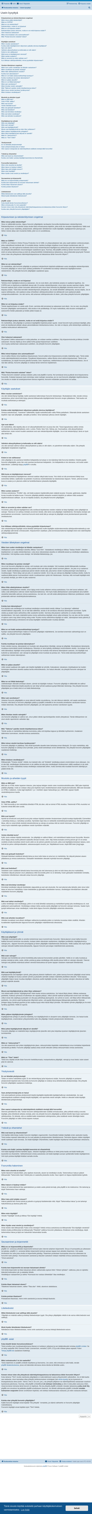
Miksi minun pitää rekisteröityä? (11, 20)
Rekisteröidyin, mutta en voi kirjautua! (13, 26)
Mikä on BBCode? (7, 99)
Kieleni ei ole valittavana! (9, 52)
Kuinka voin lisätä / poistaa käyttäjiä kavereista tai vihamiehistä (22, 158)
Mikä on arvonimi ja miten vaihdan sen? (14, 58)
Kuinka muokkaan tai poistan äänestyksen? (15, 78)
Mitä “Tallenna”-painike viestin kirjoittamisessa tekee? (18, 88)
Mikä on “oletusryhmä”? (9, 135)
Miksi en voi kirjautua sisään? (11, 28)
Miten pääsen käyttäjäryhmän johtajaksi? (14, 131)
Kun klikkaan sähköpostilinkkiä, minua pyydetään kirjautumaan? (22, 60)
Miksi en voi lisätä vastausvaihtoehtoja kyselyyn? (17, 76)
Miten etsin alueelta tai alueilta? (11, 165)
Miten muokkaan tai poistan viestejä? (13, 69)
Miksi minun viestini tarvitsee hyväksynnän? (15, 90)
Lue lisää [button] (25, 1510)
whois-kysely (63, 1379)
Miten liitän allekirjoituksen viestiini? (13, 71)
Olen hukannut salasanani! (10, 32)
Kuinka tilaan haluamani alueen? (12, 184)
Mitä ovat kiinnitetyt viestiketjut (11, 112)
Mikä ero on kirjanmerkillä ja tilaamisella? (14, 180)
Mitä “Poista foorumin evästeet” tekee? (14, 37)
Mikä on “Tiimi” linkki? (8, 137)
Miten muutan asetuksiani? (10, 44)
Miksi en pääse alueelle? (9, 80)
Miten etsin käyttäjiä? (8, 171)
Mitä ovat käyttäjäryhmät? (9, 127)
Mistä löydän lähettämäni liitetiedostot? (14, 196)
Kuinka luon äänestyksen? (10, 74)
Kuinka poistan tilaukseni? (9, 187)
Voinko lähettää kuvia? (8, 105)
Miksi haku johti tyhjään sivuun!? (12, 169)
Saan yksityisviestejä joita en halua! (13, 147)
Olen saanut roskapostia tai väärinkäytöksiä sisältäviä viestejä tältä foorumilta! (26, 149)
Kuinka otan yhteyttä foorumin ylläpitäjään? (15, 209)
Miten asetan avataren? (9, 56)
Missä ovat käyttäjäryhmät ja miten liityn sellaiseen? (18, 129)
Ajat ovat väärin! (6, 48)
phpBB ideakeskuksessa (10, 1365)
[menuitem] (13, 3)
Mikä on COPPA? (7, 22)
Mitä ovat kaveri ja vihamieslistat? (12, 156)
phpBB (25, 465)
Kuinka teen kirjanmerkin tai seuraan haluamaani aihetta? (20, 182)
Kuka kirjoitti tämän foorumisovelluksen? (14, 203)
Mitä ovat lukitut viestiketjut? (10, 114)
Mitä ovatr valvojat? (7, 125)
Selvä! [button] (77, 1508)
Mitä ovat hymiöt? (7, 103)
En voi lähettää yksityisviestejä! (11, 144)
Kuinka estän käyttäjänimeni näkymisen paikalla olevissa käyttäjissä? (24, 46)
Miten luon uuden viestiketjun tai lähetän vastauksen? (19, 67)
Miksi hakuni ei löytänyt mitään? (11, 167)
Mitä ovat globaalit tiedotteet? (11, 108)
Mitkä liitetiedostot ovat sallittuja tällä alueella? (16, 194)
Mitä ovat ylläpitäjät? (8, 123)
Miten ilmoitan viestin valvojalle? (11, 86)
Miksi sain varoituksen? (9, 84)
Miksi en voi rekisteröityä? (9, 24)
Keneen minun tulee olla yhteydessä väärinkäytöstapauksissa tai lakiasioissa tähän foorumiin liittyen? (34, 207)
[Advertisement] (46, 1439)
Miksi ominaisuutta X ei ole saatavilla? (13, 205)
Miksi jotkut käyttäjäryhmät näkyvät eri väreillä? (16, 133)
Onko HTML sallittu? (8, 101)
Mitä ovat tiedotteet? (8, 110)
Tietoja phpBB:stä (7, 1351)
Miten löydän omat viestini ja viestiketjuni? (15, 173)
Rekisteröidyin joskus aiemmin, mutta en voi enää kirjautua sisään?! (23, 30)
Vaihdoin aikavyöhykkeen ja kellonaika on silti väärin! (18, 50)
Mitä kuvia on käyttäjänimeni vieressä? (14, 54)
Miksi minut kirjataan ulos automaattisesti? (15, 35)
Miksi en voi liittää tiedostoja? (10, 82)
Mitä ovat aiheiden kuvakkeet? (11, 116)
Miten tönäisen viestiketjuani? (11, 92)
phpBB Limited (81, 1346)
